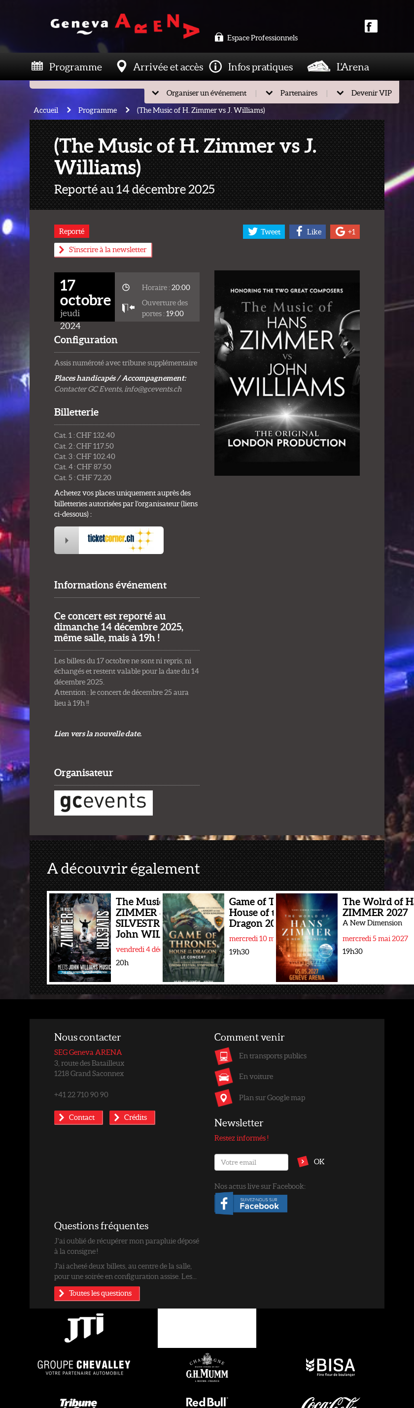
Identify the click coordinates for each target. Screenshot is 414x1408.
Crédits (135, 1117)
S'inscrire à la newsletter (107, 249)
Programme (75, 66)
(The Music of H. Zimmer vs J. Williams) (201, 109)
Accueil (46, 109)
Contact (82, 1117)
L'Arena (353, 66)
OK (319, 1161)
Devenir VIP (371, 92)
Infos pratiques (260, 66)
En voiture (256, 1076)
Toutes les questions (100, 1292)
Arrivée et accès (168, 66)
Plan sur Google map (272, 1097)
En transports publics (273, 1055)
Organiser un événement (206, 92)
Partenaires (298, 92)
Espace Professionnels (256, 37)
